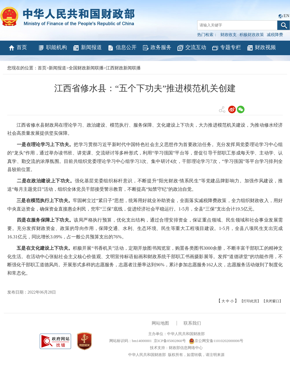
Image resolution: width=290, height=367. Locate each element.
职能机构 (52, 47)
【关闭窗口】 (272, 301)
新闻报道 (87, 47)
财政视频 (261, 47)
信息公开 (122, 47)
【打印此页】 (250, 301)
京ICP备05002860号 (170, 341)
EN (286, 15)
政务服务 (156, 47)
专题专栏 (226, 47)
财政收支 (228, 35)
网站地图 (160, 323)
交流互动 (191, 47)
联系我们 (192, 323)
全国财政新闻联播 (86, 68)
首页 (17, 47)
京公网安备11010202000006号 (216, 341)
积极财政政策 (252, 35)
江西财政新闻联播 (123, 68)
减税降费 (275, 35)
